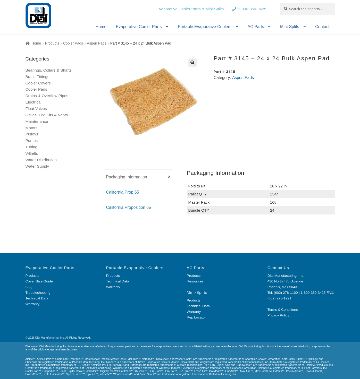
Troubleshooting (38, 293)
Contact (322, 26)
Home (100, 26)
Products (52, 43)
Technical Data (37, 298)
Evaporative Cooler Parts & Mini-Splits (190, 9)
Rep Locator (196, 317)
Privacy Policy (278, 315)
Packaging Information (126, 177)
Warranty (33, 304)
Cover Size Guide (39, 281)
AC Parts (255, 26)
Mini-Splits (289, 26)
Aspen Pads (96, 43)
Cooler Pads (73, 43)
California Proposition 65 (128, 207)
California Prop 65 (122, 192)
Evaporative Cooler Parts (139, 26)
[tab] (139, 177)
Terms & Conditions (282, 310)
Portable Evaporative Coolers (204, 26)
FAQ (29, 287)
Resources (195, 281)
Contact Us (278, 267)
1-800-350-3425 (252, 9)
